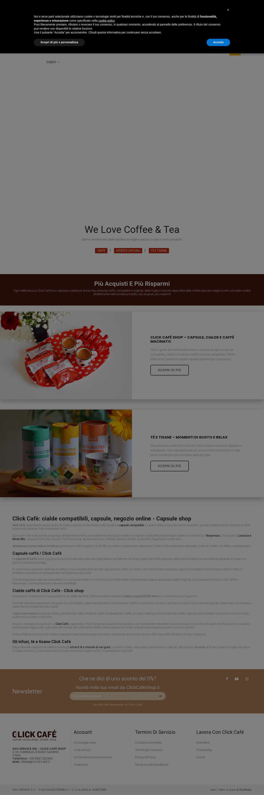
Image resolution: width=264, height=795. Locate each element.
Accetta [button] (218, 783)
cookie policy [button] (106, 762)
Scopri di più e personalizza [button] (59, 783)
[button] (228, 751)
